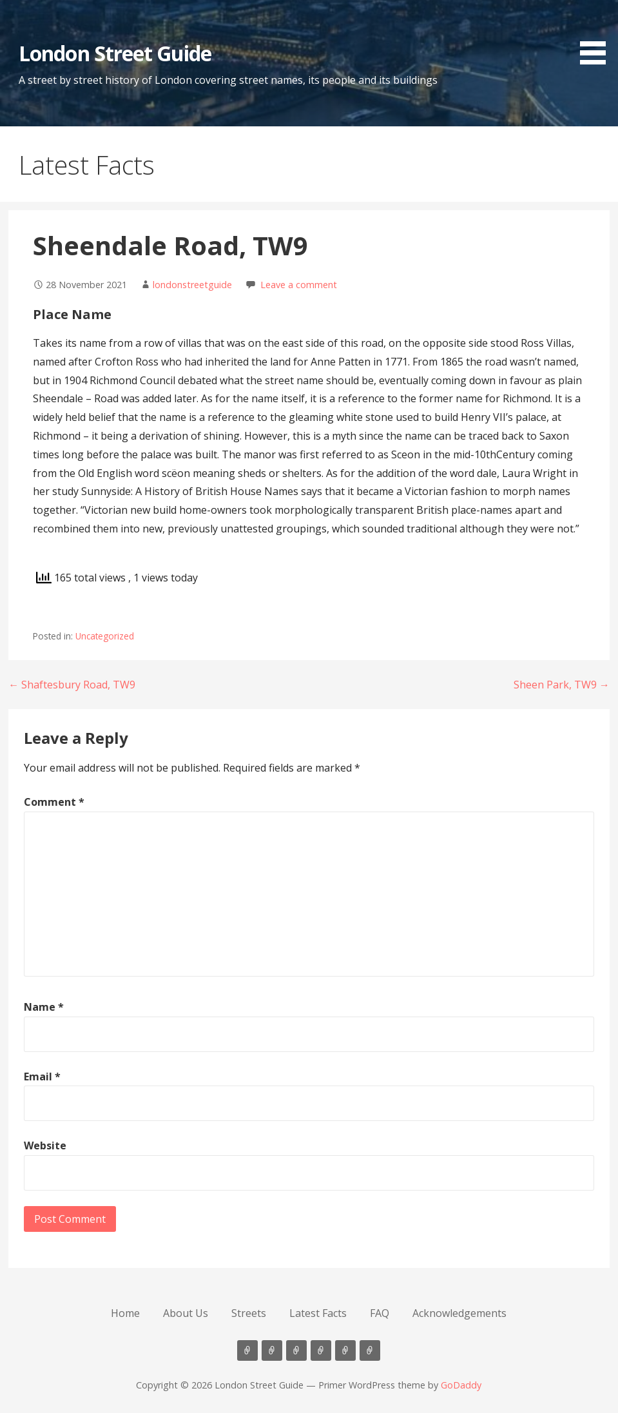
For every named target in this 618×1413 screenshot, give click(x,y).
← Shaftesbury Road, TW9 (71, 684)
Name (44, 1007)
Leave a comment (298, 284)
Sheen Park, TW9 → (562, 684)
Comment (54, 802)
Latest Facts (318, 1313)
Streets (248, 1313)
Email (42, 1076)
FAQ (379, 1313)
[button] (597, 34)
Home (125, 1313)
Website (45, 1145)
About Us (185, 1313)
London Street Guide (115, 53)
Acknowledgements (459, 1313)
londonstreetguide (192, 284)
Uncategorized (104, 636)
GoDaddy (461, 1385)
